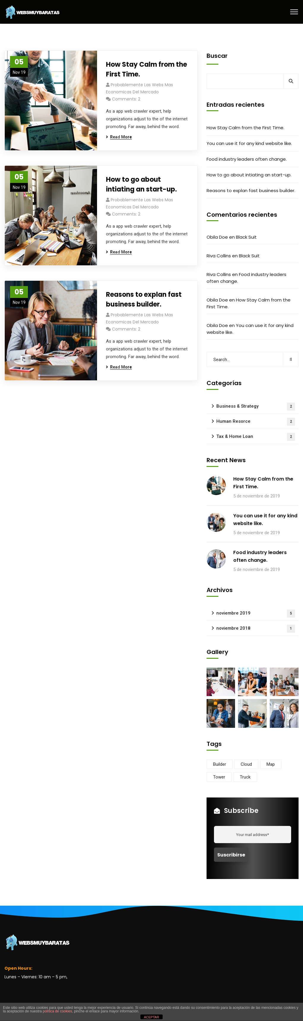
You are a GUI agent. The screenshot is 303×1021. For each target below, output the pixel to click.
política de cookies (57, 1011)
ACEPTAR (151, 1017)
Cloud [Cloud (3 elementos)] (246, 764)
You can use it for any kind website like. (249, 143)
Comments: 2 (126, 99)
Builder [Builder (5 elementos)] (219, 764)
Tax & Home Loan (255, 437)
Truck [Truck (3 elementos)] (245, 777)
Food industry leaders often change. (247, 159)
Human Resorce (255, 422)
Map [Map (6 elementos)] (270, 764)
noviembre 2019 (255, 614)
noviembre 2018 (255, 629)
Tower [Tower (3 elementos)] (219, 777)
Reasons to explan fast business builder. (144, 299)
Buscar (217, 56)
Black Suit (246, 237)
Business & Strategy (255, 407)
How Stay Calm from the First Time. (146, 69)
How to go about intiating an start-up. (141, 184)
